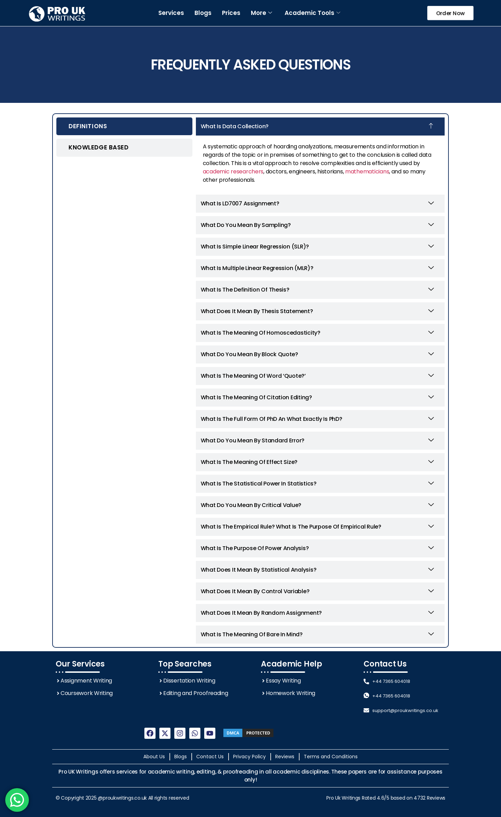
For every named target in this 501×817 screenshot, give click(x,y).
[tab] (124, 126)
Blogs (203, 13)
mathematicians (367, 171)
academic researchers (233, 171)
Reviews (436, 797)
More (261, 13)
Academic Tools (312, 13)
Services (171, 13)
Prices (231, 13)
